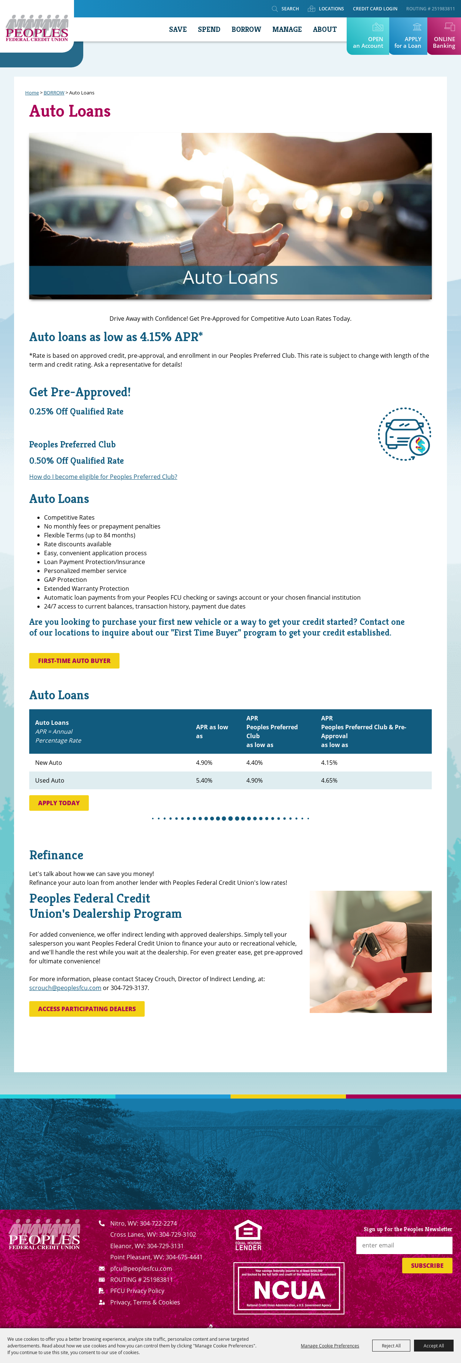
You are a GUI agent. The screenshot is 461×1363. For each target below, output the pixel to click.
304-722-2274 (158, 1223)
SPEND (209, 29)
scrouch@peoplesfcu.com (65, 988)
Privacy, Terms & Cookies (145, 1302)
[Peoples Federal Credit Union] (37, 26)
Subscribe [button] (427, 1266)
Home (32, 92)
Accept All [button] (434, 1346)
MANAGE (287, 29)
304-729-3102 (177, 1234)
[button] (404, 434)
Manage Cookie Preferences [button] (330, 1346)
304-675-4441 (184, 1257)
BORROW (246, 29)
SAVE (178, 29)
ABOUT (325, 29)
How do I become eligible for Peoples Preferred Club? (103, 477)
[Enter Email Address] (404, 1245)
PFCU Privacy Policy (137, 1291)
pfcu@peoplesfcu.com (141, 1268)
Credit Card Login (375, 9)
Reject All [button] (391, 1346)
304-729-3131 (165, 1246)
